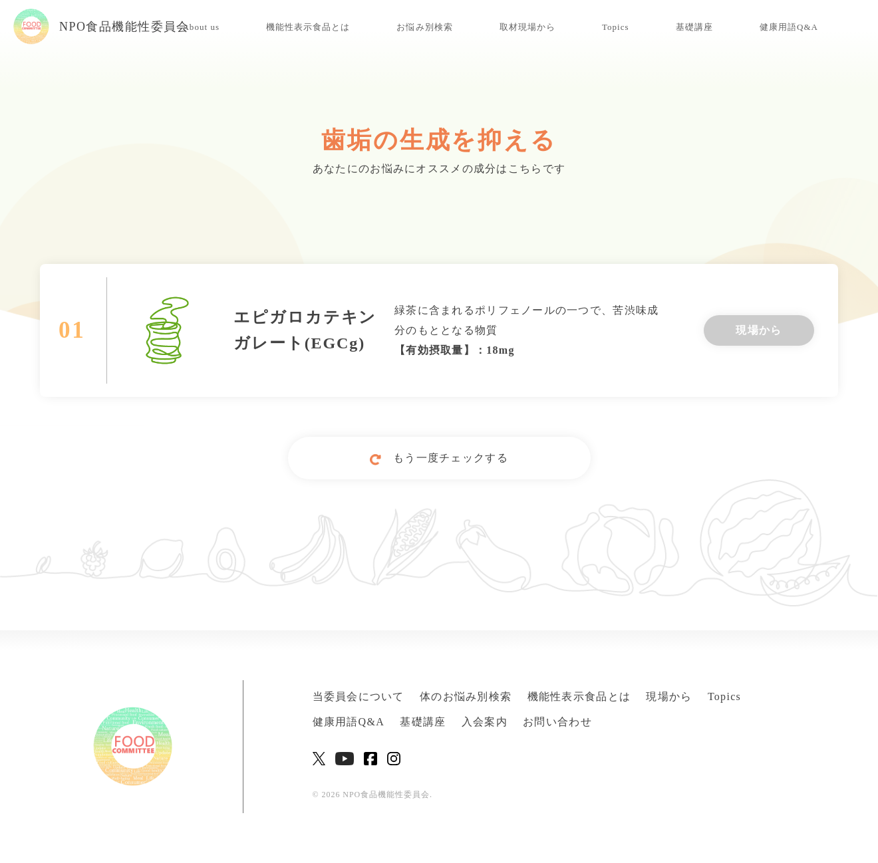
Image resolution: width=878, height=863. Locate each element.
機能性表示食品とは (308, 27)
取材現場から (527, 27)
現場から (759, 330)
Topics (615, 27)
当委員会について (358, 696)
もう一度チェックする (439, 458)
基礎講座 (694, 27)
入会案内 (485, 721)
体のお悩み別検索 (466, 696)
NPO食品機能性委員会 (101, 27)
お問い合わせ (557, 721)
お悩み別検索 (424, 27)
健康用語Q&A (789, 27)
